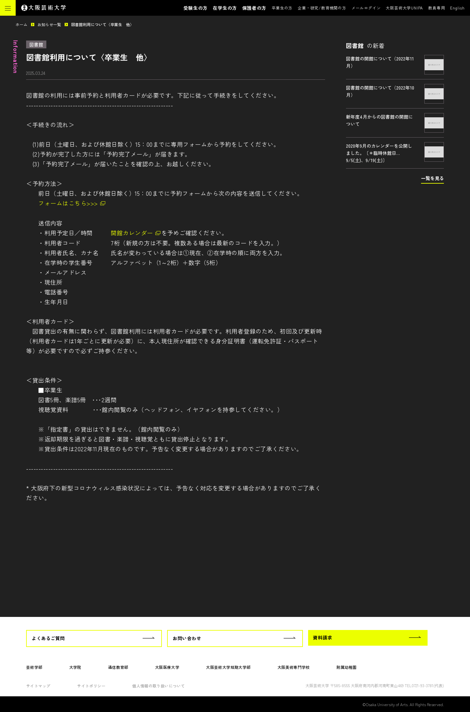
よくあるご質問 (48, 638)
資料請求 (322, 637)
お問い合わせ (187, 638)
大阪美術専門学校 (293, 667)
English (457, 7)
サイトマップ (38, 685)
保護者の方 (254, 8)
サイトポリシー (91, 685)
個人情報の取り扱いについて (158, 685)
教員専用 (436, 7)
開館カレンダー (132, 232)
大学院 (75, 667)
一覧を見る (432, 178)
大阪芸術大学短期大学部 (228, 667)
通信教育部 (118, 667)
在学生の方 (225, 8)
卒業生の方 (282, 7)
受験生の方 (195, 8)
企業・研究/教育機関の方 (322, 7)
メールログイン (366, 7)
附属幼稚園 (347, 667)
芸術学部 (34, 667)
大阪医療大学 (167, 667)
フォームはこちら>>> (68, 203)
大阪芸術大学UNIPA (404, 7)
